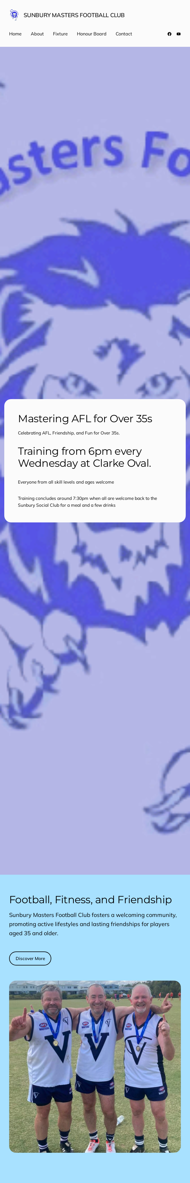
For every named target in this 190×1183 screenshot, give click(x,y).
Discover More (30, 958)
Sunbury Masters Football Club (74, 15)
